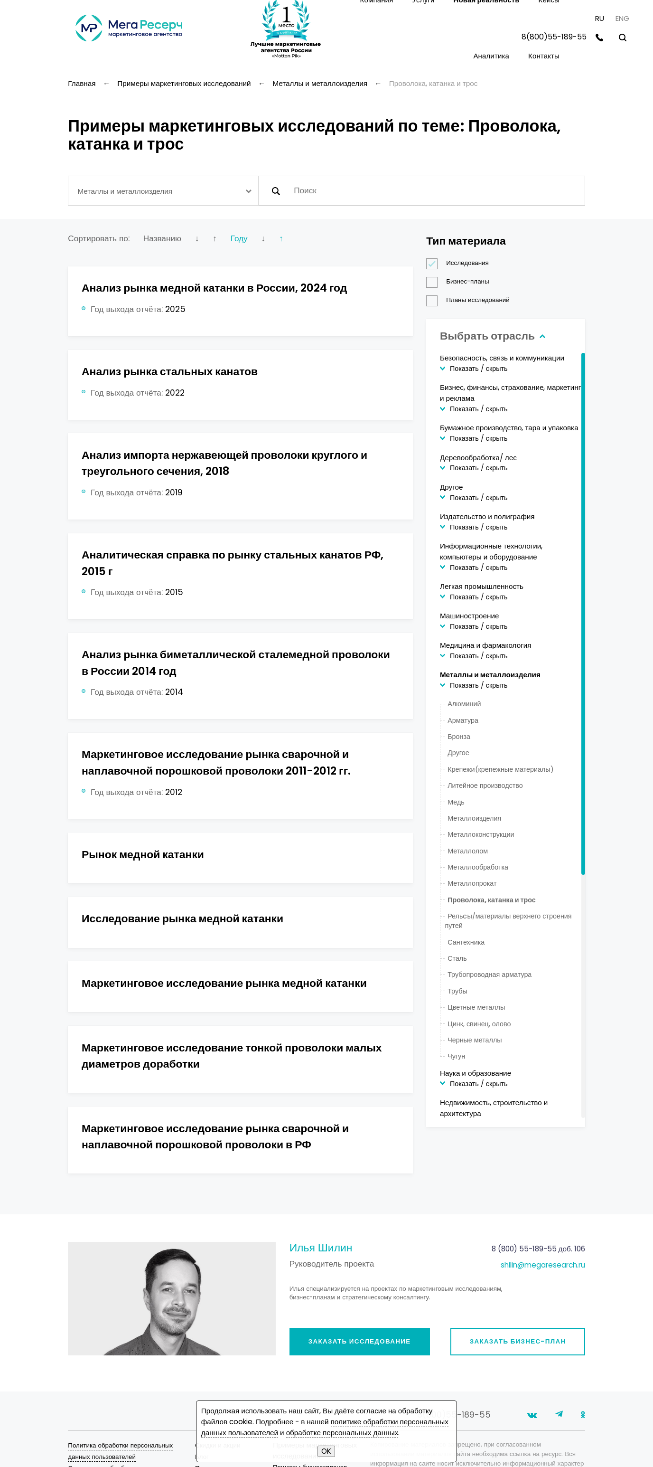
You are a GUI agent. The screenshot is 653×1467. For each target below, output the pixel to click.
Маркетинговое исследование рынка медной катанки (224, 983)
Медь (456, 802)
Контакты (544, 56)
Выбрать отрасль (491, 335)
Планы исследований (471, 300)
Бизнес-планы (460, 281)
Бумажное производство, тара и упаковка (509, 428)
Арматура (463, 720)
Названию (162, 238)
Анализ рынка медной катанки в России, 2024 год (214, 287)
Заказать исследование (359, 1341)
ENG (622, 18)
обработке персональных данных (342, 1433)
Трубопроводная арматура (490, 974)
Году (239, 238)
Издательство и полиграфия (487, 516)
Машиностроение (469, 616)
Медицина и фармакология (486, 645)
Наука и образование (475, 1073)
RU (599, 18)
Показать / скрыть (479, 368)
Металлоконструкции (481, 834)
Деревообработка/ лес (478, 458)
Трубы (457, 991)
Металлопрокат (472, 883)
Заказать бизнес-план (518, 1341)
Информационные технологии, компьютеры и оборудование (491, 551)
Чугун (456, 1056)
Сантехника (466, 942)
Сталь (457, 958)
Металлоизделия (474, 818)
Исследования (460, 263)
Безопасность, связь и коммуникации (502, 358)
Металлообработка (478, 867)
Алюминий (464, 704)
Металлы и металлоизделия (490, 675)
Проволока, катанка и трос (492, 900)
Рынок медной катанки (143, 854)
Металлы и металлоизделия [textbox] (124, 191)
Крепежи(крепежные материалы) (500, 769)
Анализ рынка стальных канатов (170, 371)
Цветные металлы (476, 1007)
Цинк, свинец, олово (479, 1024)
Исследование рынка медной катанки (182, 918)
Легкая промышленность (481, 586)
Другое (451, 487)
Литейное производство (485, 785)
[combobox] (163, 191)
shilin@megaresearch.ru (543, 1265)
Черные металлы (475, 1040)
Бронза (459, 736)
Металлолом (468, 851)
